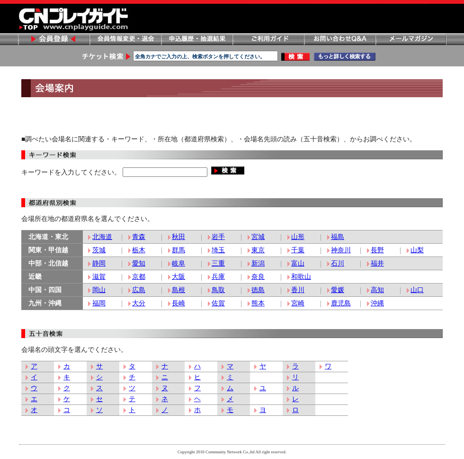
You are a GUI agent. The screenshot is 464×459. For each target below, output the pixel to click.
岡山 (99, 290)
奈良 (258, 276)
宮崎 (297, 303)
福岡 (99, 303)
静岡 (99, 263)
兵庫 (218, 276)
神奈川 (341, 250)
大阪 (178, 276)
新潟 (258, 263)
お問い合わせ (339, 39)
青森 (138, 236)
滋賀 (99, 276)
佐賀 (218, 303)
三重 (218, 263)
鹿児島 (341, 303)
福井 (377, 263)
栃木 (138, 250)
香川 (297, 290)
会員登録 (53, 39)
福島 (337, 236)
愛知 (138, 263)
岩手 (218, 236)
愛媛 (337, 290)
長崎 (178, 303)
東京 (258, 250)
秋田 (178, 236)
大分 (138, 303)
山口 (417, 290)
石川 (337, 263)
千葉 (297, 250)
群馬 (178, 250)
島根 (178, 290)
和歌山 (301, 276)
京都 (138, 276)
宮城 (258, 236)
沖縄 (377, 303)
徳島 (258, 290)
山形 (297, 236)
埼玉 (218, 250)
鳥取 (218, 290)
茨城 (99, 250)
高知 (377, 290)
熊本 (258, 303)
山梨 (417, 250)
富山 (297, 263)
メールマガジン (410, 39)
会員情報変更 (125, 39)
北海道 (102, 236)
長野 (377, 250)
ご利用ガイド (267, 39)
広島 (138, 290)
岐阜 (178, 263)
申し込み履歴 (196, 39)
